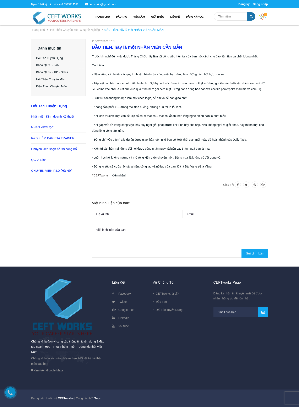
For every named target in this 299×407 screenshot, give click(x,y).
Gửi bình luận (254, 253)
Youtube (123, 326)
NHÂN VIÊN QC (42, 127)
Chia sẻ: (228, 184)
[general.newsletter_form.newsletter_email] (240, 312)
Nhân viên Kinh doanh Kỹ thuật (52, 116)
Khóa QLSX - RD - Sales (54, 72)
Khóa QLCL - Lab (49, 65)
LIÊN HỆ (175, 16)
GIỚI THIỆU (157, 16)
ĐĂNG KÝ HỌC (195, 16)
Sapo (97, 398)
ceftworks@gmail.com (100, 4)
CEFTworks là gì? (167, 293)
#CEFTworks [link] (100, 175)
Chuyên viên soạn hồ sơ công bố (54, 149)
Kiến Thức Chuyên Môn (53, 86)
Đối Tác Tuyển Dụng (51, 58)
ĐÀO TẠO (121, 16)
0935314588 (71, 4)
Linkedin (123, 318)
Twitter (122, 301)
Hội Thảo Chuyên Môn (52, 79)
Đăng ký (244, 4)
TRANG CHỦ (102, 16)
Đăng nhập (260, 4)
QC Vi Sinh (39, 159)
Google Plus (126, 309)
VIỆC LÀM (139, 16)
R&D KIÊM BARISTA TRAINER (53, 138)
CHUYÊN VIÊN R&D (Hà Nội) (51, 170)
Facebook (124, 293)
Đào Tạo (161, 301)
